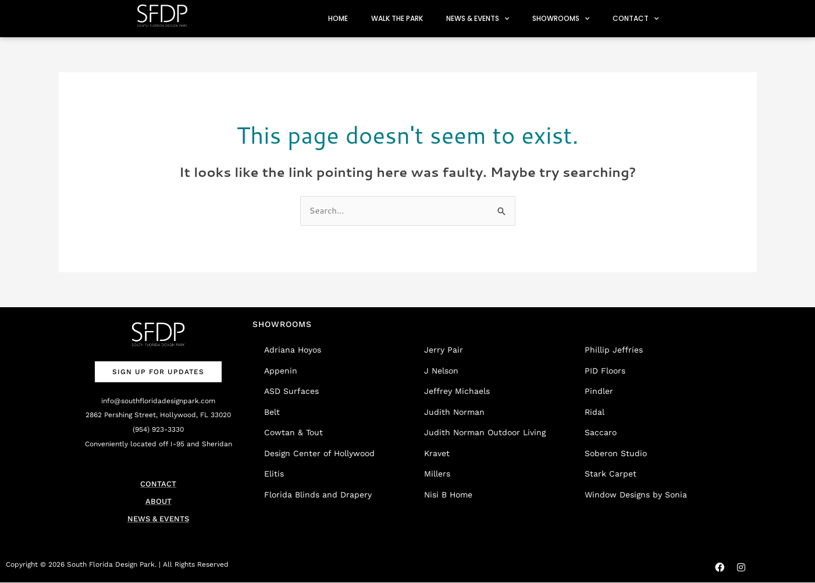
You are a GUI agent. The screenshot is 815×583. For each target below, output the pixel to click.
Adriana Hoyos (292, 349)
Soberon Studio (616, 453)
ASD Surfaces (291, 391)
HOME (338, 18)
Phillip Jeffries (614, 349)
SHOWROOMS (560, 18)
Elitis (274, 473)
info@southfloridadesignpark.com (158, 401)
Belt (272, 412)
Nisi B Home (448, 494)
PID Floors (605, 370)
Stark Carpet (610, 473)
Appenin (280, 370)
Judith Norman (454, 412)
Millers (437, 473)
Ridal (594, 412)
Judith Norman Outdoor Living (485, 432)
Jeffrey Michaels (457, 391)
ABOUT (158, 501)
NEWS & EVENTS (477, 18)
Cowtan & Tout (293, 432)
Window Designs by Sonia (636, 494)
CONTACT (636, 18)
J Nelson (441, 370)
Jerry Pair (443, 349)
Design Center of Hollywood (319, 453)
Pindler (599, 391)
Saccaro (601, 432)
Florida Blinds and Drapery (318, 494)
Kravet (437, 453)
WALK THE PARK (397, 18)
